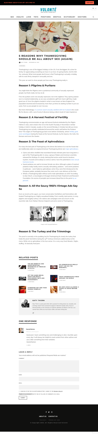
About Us (42, 416)
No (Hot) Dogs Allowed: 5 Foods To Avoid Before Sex (69, 288)
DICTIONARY (69, 17)
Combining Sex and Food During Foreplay (37, 288)
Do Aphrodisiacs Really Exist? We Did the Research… (68, 266)
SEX (12, 17)
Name (20, 374)
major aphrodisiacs (71, 149)
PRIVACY (43, 420)
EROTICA (57, 17)
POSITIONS (46, 17)
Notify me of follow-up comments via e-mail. (39, 394)
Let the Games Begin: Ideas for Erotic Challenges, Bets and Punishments (36, 277)
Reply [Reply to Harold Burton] (29, 345)
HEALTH (20, 17)
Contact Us (52, 416)
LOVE (28, 17)
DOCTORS (82, 17)
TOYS (36, 17)
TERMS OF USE (54, 420)
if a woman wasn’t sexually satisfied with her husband (53, 110)
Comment (22, 358)
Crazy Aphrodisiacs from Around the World (69, 277)
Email (20, 383)
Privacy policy (58, 391)
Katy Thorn (24, 62)
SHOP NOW (89, 2)
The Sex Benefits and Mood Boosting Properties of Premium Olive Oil (37, 266)
